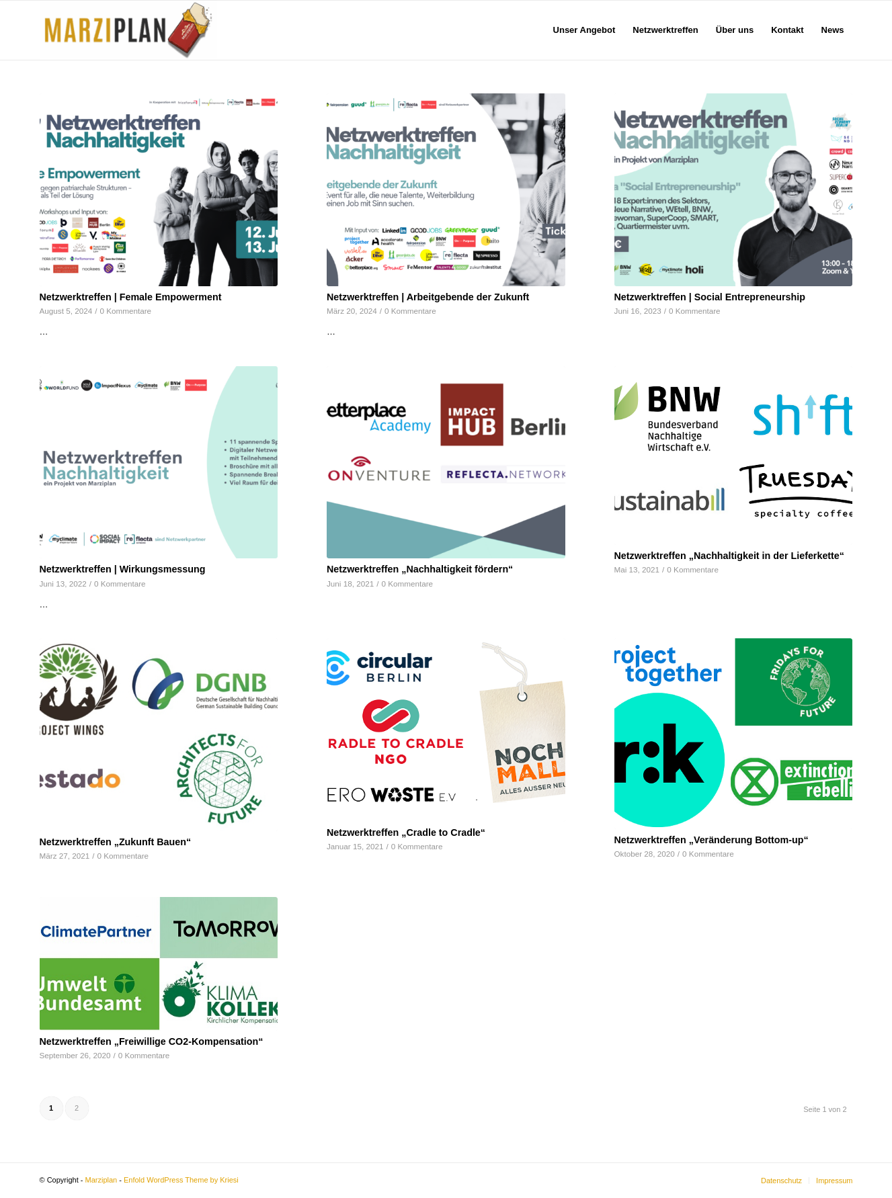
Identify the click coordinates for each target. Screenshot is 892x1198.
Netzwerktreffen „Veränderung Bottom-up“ (711, 840)
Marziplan (101, 1180)
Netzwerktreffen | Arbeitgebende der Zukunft (428, 297)
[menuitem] (584, 30)
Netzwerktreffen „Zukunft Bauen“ (116, 842)
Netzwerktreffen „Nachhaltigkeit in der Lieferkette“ (729, 555)
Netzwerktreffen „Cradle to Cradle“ (406, 832)
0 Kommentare (125, 310)
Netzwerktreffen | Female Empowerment (131, 297)
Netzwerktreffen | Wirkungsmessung (123, 569)
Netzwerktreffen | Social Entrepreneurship (709, 297)
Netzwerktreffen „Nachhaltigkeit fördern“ (420, 569)
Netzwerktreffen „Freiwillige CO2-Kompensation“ (151, 1041)
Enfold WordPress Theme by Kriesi (181, 1180)
